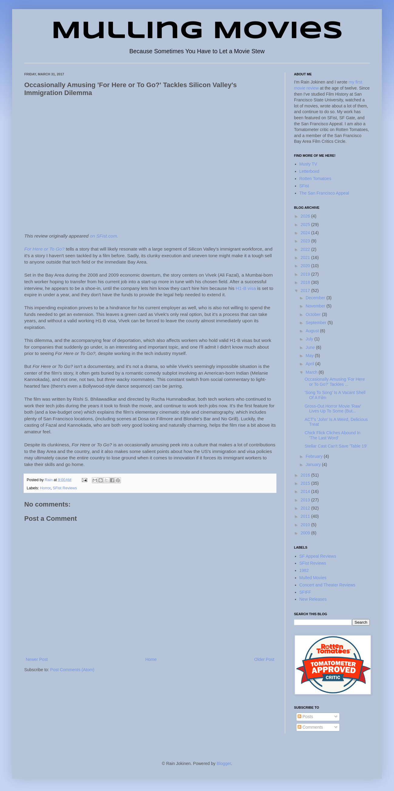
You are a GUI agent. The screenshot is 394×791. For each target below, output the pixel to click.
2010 (306, 524)
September (316, 322)
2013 (306, 499)
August (313, 330)
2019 (306, 274)
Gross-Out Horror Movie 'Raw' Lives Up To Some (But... (333, 409)
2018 (306, 282)
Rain (49, 480)
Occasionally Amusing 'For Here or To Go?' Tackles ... (335, 382)
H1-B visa (246, 288)
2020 (306, 265)
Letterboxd (309, 171)
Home (150, 659)
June (311, 347)
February (315, 456)
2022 (306, 249)
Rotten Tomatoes (315, 178)
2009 (306, 532)
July (310, 338)
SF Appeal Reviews (317, 556)
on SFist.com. (104, 235)
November (316, 306)
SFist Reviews (65, 488)
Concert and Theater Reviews (327, 585)
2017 (306, 290)
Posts (305, 716)
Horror (45, 488)
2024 (306, 232)
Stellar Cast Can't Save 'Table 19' (336, 446)
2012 (306, 508)
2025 (306, 224)
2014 (306, 491)
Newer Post (37, 659)
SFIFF (305, 592)
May (310, 355)
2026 (306, 216)
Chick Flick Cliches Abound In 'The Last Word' (332, 435)
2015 (306, 483)
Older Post (264, 659)
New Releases (313, 599)
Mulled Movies (312, 577)
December (316, 297)
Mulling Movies (197, 31)
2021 (306, 257)
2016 (306, 475)
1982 (304, 570)
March (312, 372)
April (310, 363)
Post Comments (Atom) (72, 669)
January (314, 464)
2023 (306, 240)
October (314, 314)
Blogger (224, 763)
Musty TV (308, 164)
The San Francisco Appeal (324, 193)
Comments (310, 727)
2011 (306, 516)
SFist (304, 185)
